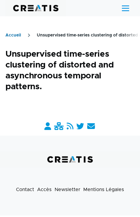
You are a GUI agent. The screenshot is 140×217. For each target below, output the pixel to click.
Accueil (13, 35)
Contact (25, 189)
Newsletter (67, 189)
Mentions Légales (103, 189)
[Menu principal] (125, 8)
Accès (44, 189)
